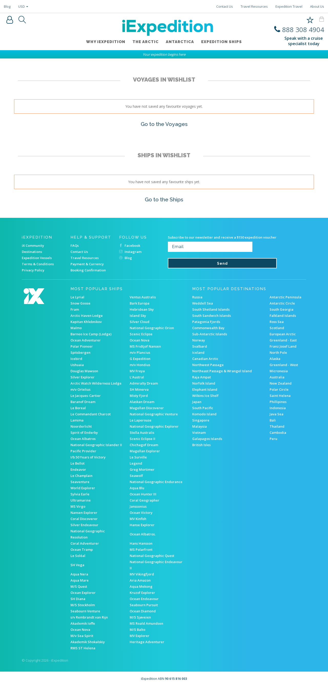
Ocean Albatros (83, 438)
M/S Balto (137, 629)
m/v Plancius (140, 352)
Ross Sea (277, 321)
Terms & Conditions (38, 264)
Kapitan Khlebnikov (86, 321)
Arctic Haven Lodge (86, 315)
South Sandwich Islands (211, 315)
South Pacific (202, 408)
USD (23, 6)
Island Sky (138, 315)
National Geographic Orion (152, 328)
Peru (273, 438)
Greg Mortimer (142, 469)
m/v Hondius (140, 364)
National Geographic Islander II (96, 445)
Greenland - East (283, 340)
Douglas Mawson (84, 371)
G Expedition (140, 358)
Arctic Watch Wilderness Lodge (95, 383)
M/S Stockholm (82, 605)
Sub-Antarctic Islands (209, 334)
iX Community (33, 245)
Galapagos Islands (207, 438)
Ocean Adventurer (85, 340)
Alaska (275, 358)
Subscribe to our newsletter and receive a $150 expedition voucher (222, 237)
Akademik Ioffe (82, 623)
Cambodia (278, 432)
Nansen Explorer (83, 512)
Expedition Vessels (37, 258)
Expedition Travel (288, 6)
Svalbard (199, 346)
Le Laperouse (140, 420)
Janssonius (138, 506)
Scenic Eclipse (141, 334)
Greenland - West (284, 364)
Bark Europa (139, 303)
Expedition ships (223, 43)
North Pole (278, 352)
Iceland (198, 352)
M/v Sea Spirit (81, 635)
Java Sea (276, 414)
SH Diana (77, 598)
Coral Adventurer (84, 543)
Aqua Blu (137, 488)
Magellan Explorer (145, 451)
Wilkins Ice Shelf (205, 395)
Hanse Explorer (142, 525)
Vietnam (199, 432)
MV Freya (137, 371)
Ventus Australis (143, 297)
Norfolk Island (203, 383)
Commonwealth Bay (208, 328)
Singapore (200, 420)
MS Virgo (77, 506)
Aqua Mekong (141, 586)
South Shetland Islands (211, 309)
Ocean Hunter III (143, 494)
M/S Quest (78, 586)
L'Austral (137, 377)
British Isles (201, 445)
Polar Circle (279, 389)
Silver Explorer (82, 377)
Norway (198, 340)
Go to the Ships (164, 199)
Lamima (77, 420)
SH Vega (77, 565)
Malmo (76, 328)
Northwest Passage (208, 364)
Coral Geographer (144, 500)
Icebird (76, 358)
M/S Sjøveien (140, 617)
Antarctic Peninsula (285, 297)
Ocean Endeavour (144, 598)
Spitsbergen (80, 352)
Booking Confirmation (88, 270)
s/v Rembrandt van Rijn (89, 617)
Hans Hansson (141, 543)
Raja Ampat (201, 377)
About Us (317, 6)
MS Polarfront (141, 549)
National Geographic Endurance (156, 481)
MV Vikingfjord (142, 574)
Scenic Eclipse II (142, 438)
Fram (74, 309)
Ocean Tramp (81, 549)
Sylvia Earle (79, 494)
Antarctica (180, 43)
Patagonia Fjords (206, 321)
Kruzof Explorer (142, 592)
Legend (136, 463)
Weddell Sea (202, 303)
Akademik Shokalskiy (87, 642)
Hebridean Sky (142, 309)
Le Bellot (77, 463)
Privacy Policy (33, 270)
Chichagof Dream (144, 445)
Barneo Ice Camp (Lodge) (90, 334)
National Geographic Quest (152, 555)
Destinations (32, 251)
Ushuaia (77, 364)
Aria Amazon (140, 580)
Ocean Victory (141, 512)
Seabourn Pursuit (144, 605)
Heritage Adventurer (147, 642)
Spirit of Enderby (84, 432)
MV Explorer (139, 635)
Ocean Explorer (83, 592)
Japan (196, 401)
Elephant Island (204, 389)
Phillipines (278, 401)
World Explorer (82, 488)
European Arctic (283, 334)
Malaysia (199, 426)
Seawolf (136, 475)
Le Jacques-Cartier (85, 395)
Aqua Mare (79, 580)
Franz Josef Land (283, 346)
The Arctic (145, 43)
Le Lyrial (77, 297)
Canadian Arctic (205, 358)
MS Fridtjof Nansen (145, 346)
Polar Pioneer (81, 346)
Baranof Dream (82, 401)
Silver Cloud (139, 321)
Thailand (277, 426)
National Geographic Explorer (154, 426)
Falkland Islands (283, 315)
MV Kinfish (138, 518)
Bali (273, 420)
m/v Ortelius (80, 389)
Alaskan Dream (142, 401)
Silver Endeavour (84, 525)
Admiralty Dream (144, 383)
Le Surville (138, 457)
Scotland (277, 328)
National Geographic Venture (154, 414)
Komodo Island (204, 414)
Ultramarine (80, 500)
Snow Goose (80, 303)
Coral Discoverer (84, 518)
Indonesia (278, 408)
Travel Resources (254, 6)
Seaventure (79, 481)
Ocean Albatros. (143, 534)
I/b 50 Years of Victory (88, 457)
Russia (197, 297)
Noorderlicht (81, 426)
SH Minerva (139, 389)
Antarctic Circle (282, 303)
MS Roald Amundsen (146, 623)
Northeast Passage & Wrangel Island (222, 371)
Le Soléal (77, 555)
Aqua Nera (79, 574)
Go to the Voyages (164, 123)
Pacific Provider (83, 451)
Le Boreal (78, 408)
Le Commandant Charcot (90, 414)
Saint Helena (280, 395)
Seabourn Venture (85, 611)
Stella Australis (142, 432)
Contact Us (224, 6)
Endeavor (78, 469)
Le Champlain (81, 475)
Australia (277, 377)
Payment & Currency (87, 264)
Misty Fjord (139, 395)
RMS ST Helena (82, 648)
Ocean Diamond (143, 611)
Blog (7, 6)
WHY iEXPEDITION (104, 43)
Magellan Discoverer (147, 408)
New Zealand (281, 383)
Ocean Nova (139, 340)
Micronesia (279, 371)
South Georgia (281, 309)
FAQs (74, 245)
